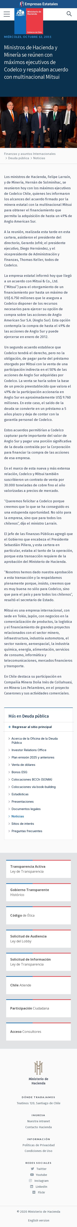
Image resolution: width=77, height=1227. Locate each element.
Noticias (39, 158)
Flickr (38, 1192)
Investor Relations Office (28, 750)
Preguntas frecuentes (26, 831)
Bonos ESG (19, 772)
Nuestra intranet (38, 1121)
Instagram (39, 1181)
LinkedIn (38, 1187)
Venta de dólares (23, 765)
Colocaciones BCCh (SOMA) (31, 779)
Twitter (39, 1169)
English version (38, 1220)
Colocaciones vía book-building (33, 787)
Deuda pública (18, 158)
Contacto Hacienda (38, 1127)
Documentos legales (26, 809)
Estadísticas (20, 794)
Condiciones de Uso (38, 1151)
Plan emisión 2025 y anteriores (32, 757)
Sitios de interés (22, 824)
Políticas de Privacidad (38, 1145)
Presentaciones (22, 801)
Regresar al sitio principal (31, 727)
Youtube (38, 1175)
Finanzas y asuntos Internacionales (30, 153)
